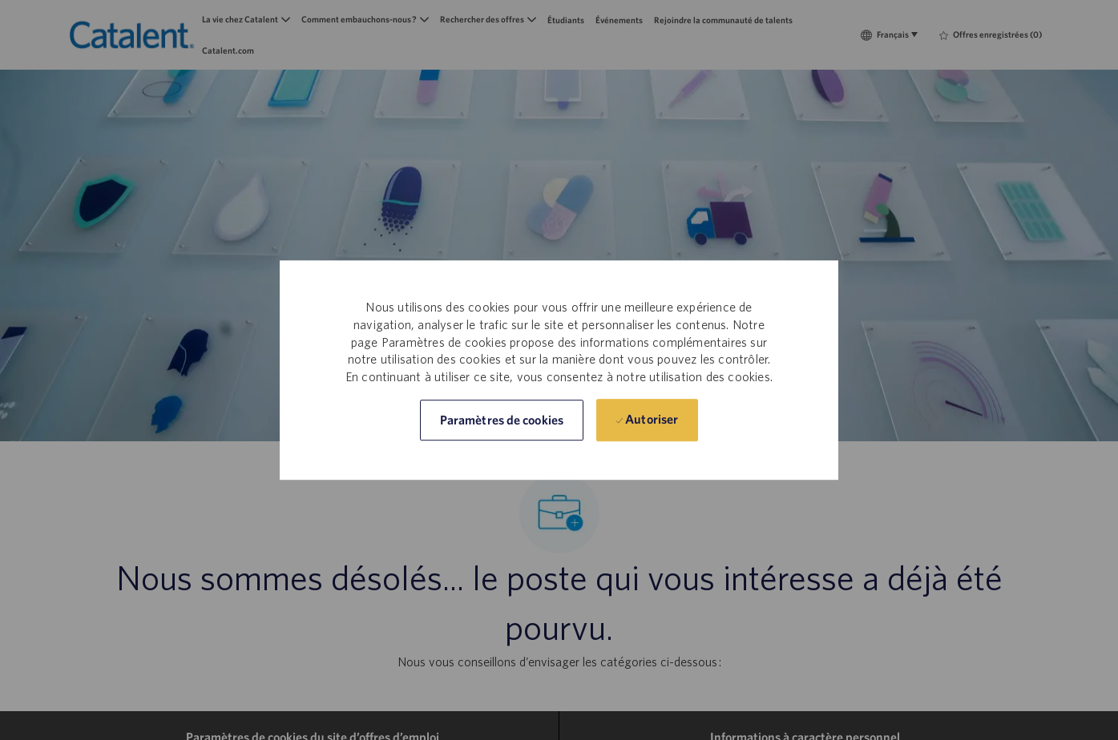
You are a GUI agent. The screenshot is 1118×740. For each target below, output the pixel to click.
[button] (501, 420)
